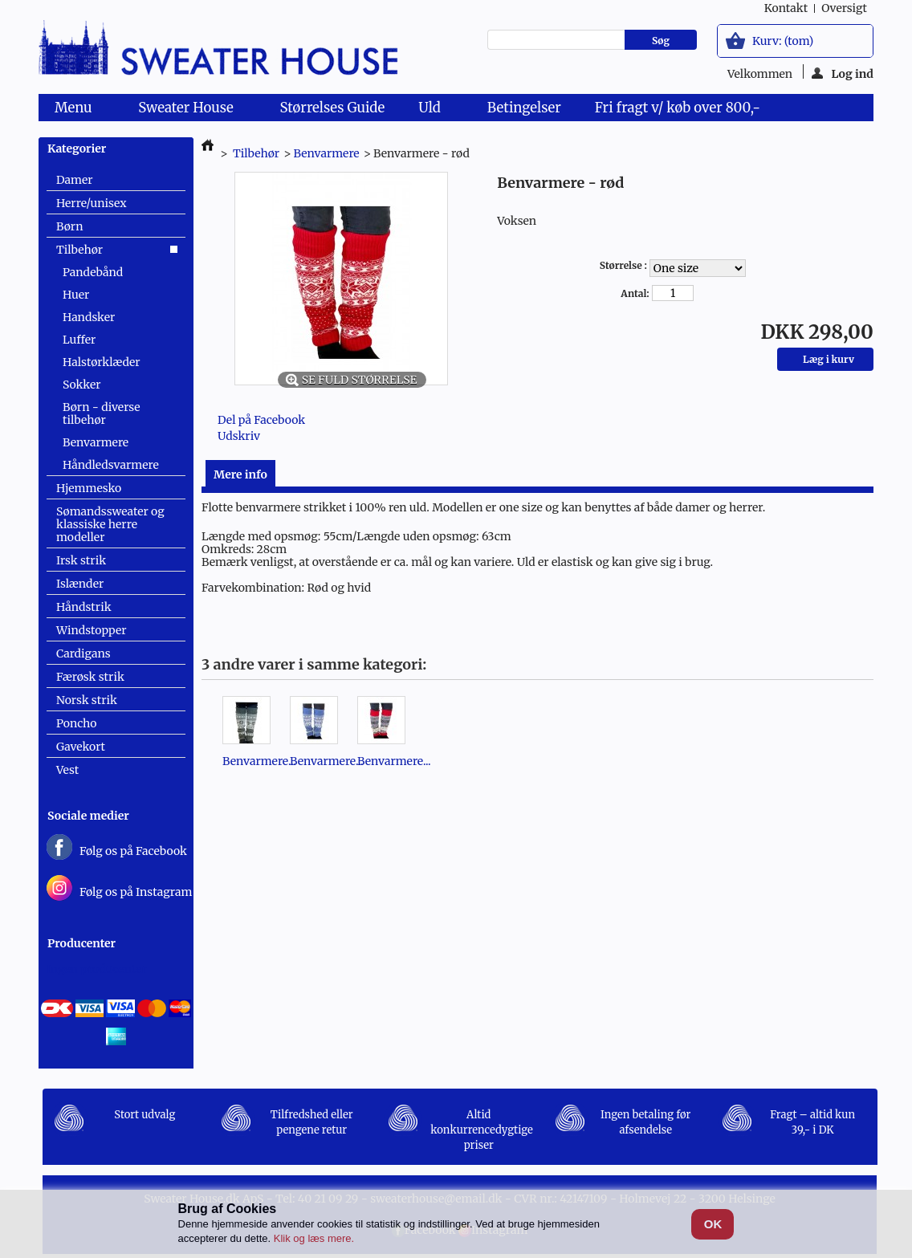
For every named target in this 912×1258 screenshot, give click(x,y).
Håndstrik (84, 607)
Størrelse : (624, 265)
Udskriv (239, 436)
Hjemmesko (88, 488)
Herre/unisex (91, 203)
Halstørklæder (101, 362)
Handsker (89, 317)
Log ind (842, 73)
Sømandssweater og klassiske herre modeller (110, 524)
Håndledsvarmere (111, 465)
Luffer (79, 339)
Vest (67, 770)
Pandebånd (93, 272)
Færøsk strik (90, 677)
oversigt (844, 8)
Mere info (240, 474)
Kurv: (782, 41)
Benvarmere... (259, 761)
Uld (432, 110)
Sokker (81, 384)
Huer (76, 294)
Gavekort (80, 746)
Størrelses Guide (332, 107)
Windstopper (91, 630)
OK (713, 1224)
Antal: (635, 293)
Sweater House (188, 110)
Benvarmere (95, 442)
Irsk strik (81, 560)
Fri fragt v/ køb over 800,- (677, 107)
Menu (76, 110)
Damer (74, 180)
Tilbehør (79, 249)
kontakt (786, 8)
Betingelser (524, 107)
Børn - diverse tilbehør (101, 413)
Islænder (80, 583)
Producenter (81, 943)
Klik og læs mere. (314, 1238)
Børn (69, 226)
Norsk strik (86, 700)
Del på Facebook (261, 420)
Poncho (76, 723)
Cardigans (83, 653)
